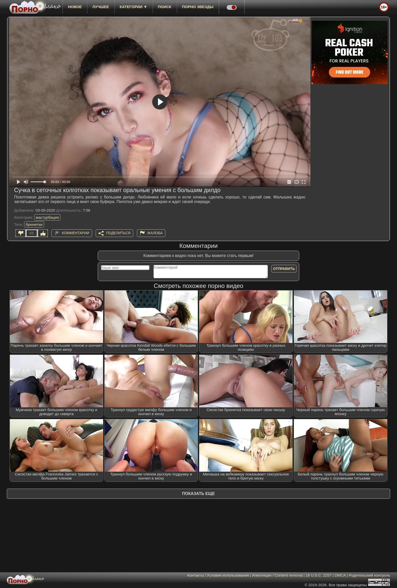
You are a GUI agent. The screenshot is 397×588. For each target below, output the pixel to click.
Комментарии (75, 233)
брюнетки (34, 224)
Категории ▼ (133, 7)
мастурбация (47, 217)
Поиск (164, 7)
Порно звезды (197, 7)
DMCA (340, 575)
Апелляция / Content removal (277, 575)
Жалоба (155, 233)
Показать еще (198, 493)
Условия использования (228, 575)
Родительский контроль (369, 575)
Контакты (195, 575)
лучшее (100, 7)
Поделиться (118, 233)
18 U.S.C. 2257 (319, 575)
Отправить (284, 269)
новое (75, 7)
